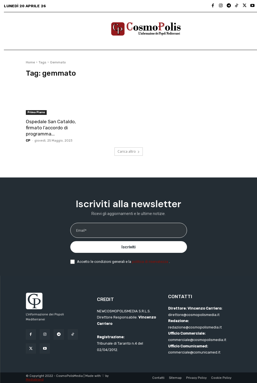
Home (30, 62)
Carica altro (129, 151)
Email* (81, 230)
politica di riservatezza (150, 262)
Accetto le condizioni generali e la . (123, 262)
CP (28, 140)
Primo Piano (36, 112)
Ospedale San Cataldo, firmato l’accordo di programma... (51, 128)
